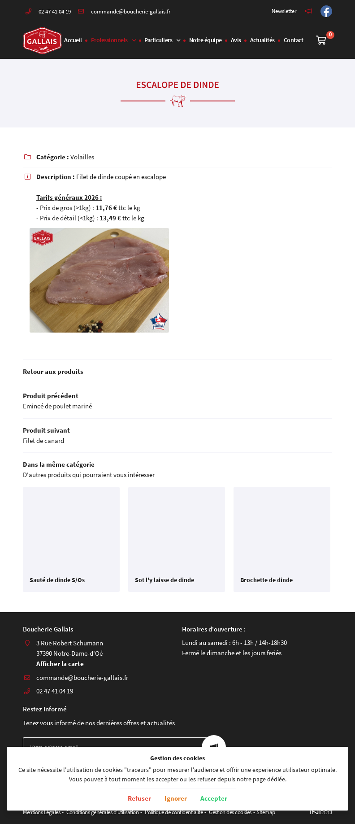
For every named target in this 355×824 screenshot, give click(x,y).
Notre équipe (205, 40)
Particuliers (158, 40)
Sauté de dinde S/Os (57, 580)
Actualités (262, 40)
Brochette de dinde (266, 580)
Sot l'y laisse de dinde (164, 580)
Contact (293, 40)
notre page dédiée (261, 779)
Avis (236, 40)
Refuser (139, 798)
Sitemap (265, 811)
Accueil (73, 40)
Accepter (213, 798)
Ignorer (176, 798)
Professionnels (109, 40)
